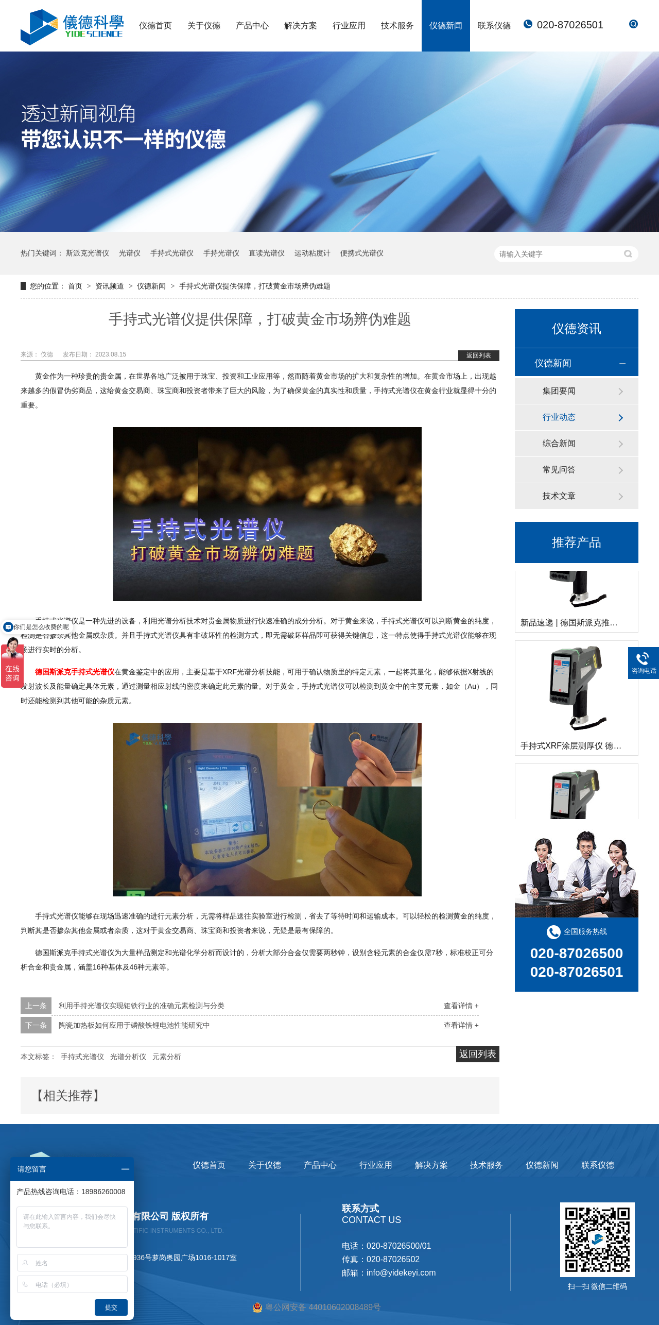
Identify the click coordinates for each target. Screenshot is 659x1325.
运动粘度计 (312, 253)
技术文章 (559, 495)
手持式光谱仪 (172, 253)
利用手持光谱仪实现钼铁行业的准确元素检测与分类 (141, 1005)
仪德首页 (155, 25)
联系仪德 (494, 25)
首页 (76, 286)
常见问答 (559, 469)
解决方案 (300, 25)
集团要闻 (559, 390)
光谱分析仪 (128, 1056)
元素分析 (166, 1056)
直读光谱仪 (267, 253)
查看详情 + (461, 1005)
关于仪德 (203, 25)
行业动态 (559, 417)
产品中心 (252, 25)
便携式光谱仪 (362, 253)
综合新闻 (559, 443)
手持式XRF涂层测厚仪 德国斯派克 (583, 747)
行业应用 (349, 25)
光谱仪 (130, 253)
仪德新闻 (445, 25)
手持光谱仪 (221, 253)
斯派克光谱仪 (87, 253)
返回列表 (478, 355)
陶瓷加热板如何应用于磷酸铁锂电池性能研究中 (134, 1025)
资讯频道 (110, 286)
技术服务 (397, 25)
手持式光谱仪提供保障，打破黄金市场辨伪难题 (255, 286)
